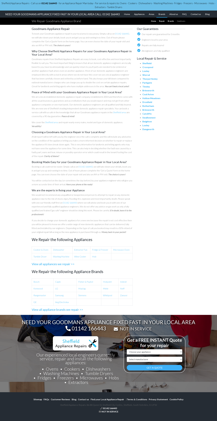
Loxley (145, 71)
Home (127, 14)
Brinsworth (148, 90)
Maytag (82, 288)
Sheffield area (119, 112)
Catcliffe (147, 113)
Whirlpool (107, 295)
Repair (162, 21)
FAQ (184, 14)
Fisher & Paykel (85, 281)
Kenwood (38, 288)
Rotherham (148, 106)
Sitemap (37, 399)
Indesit (123, 281)
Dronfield (147, 102)
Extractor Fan (80, 249)
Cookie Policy (177, 399)
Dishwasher (58, 249)
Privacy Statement (158, 399)
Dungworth (148, 129)
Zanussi (123, 295)
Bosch (36, 281)
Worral (146, 75)
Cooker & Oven (40, 249)
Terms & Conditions (136, 399)
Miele (105, 288)
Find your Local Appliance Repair (107, 399)
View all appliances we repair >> (53, 264)
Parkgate (147, 82)
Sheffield (147, 63)
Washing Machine (61, 256)
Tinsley (146, 86)
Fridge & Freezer (100, 249)
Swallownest (149, 117)
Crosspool (147, 67)
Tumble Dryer (40, 256)
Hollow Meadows (151, 98)
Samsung (59, 295)
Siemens (82, 295)
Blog (207, 14)
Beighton (147, 121)
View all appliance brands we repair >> (57, 309)
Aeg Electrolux (62, 302)
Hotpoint (107, 281)
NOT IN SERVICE (136, 328)
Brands (162, 13)
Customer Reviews (60, 399)
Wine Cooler (80, 256)
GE (35, 302)
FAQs (46, 399)
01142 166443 (49, 3)
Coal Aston (148, 94)
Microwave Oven (121, 249)
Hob (94, 256)
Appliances (139, 14)
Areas (151, 14)
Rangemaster (39, 295)
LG (56, 288)
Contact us (196, 14)
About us (173, 14)
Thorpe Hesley (150, 78)
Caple (58, 281)
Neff (122, 288)
